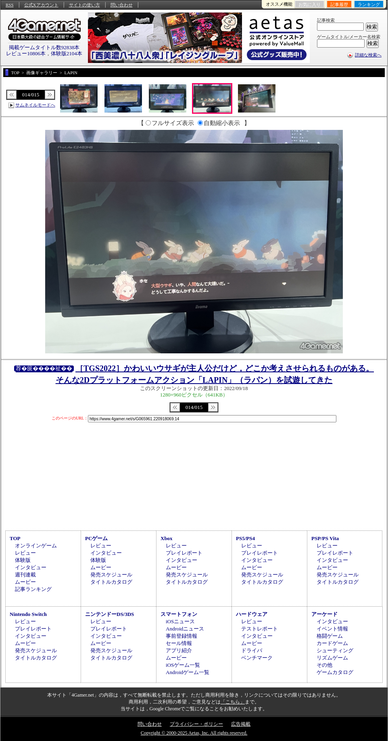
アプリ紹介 (179, 650)
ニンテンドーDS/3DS (109, 614)
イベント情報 (332, 629)
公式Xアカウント (41, 4)
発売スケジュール (111, 575)
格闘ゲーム (330, 636)
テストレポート (259, 629)
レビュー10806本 (26, 53)
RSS (10, 4)
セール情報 (179, 643)
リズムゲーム (332, 658)
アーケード (324, 614)
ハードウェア (251, 614)
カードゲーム (332, 643)
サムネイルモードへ (35, 104)
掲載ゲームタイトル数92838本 (44, 47)
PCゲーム (96, 538)
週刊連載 (25, 575)
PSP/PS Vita (325, 538)
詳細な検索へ (368, 54)
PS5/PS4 (245, 538)
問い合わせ (122, 4)
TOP (15, 538)
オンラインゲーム (36, 546)
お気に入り (309, 4)
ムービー (25, 582)
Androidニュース (185, 629)
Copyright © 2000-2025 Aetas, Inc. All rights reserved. (194, 733)
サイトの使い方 (84, 4)
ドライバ (251, 650)
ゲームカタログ (335, 672)
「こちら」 (233, 702)
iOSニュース (180, 621)
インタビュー (30, 567)
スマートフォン (179, 614)
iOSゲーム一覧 (183, 665)
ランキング (369, 4)
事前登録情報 (181, 636)
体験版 (23, 560)
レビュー (25, 553)
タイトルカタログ (111, 582)
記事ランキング (33, 589)
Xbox (167, 538)
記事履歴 (339, 4)
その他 (324, 665)
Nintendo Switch (28, 614)
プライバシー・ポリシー (196, 724)
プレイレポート (184, 553)
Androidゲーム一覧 (187, 672)
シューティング (335, 650)
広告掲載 (240, 724)
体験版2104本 (66, 53)
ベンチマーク (257, 658)
